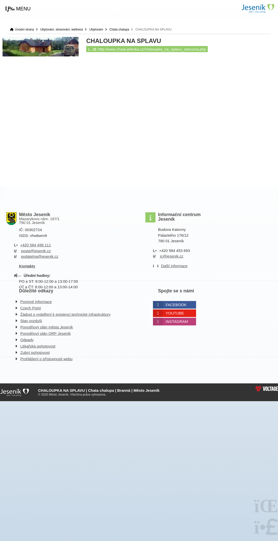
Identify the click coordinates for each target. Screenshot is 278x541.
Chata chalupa (119, 29)
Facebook (176, 305)
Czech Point (30, 308)
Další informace (174, 266)
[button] (18, 8)
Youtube (175, 313)
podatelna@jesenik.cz (39, 256)
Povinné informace (36, 301)
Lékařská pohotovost (37, 346)
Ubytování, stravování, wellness (61, 29)
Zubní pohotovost (35, 352)
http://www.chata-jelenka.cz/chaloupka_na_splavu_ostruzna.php (147, 49)
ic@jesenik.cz (171, 256)
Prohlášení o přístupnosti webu (46, 359)
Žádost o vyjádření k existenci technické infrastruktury (65, 314)
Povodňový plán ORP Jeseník (45, 333)
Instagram (177, 321)
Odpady (27, 340)
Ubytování (96, 29)
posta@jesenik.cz (36, 251)
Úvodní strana (257, 8)
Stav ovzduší (31, 321)
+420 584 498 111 (35, 245)
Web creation (266, 389)
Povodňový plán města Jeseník (46, 327)
